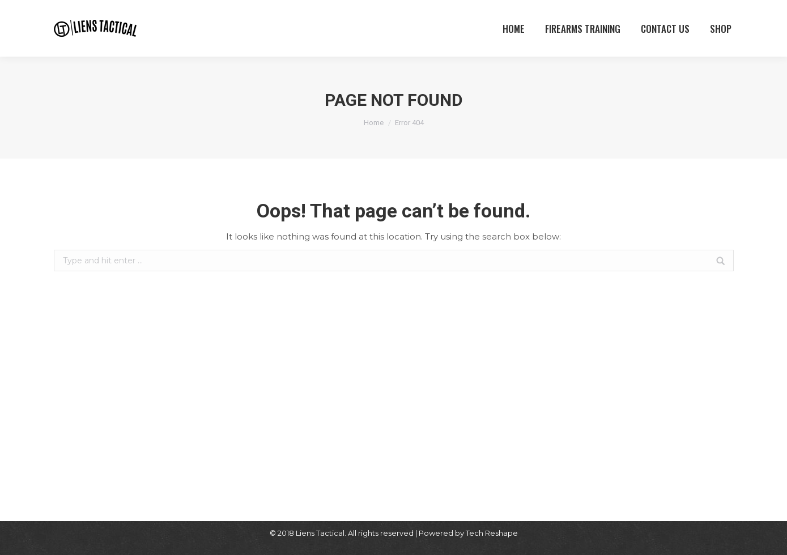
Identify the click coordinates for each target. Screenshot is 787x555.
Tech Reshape (492, 532)
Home (374, 122)
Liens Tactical (320, 532)
